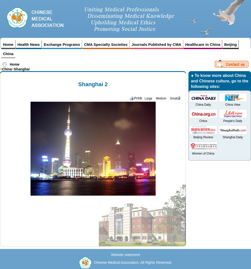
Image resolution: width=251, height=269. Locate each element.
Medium (161, 98)
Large (148, 98)
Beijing (230, 44)
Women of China (203, 153)
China (8, 54)
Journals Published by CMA (156, 44)
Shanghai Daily (233, 137)
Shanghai (22, 69)
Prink (136, 98)
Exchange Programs (62, 44)
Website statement (125, 255)
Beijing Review (203, 137)
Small (173, 98)
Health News (29, 44)
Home (8, 44)
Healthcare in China (202, 44)
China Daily (203, 104)
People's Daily (232, 121)
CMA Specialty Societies (106, 44)
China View (232, 104)
